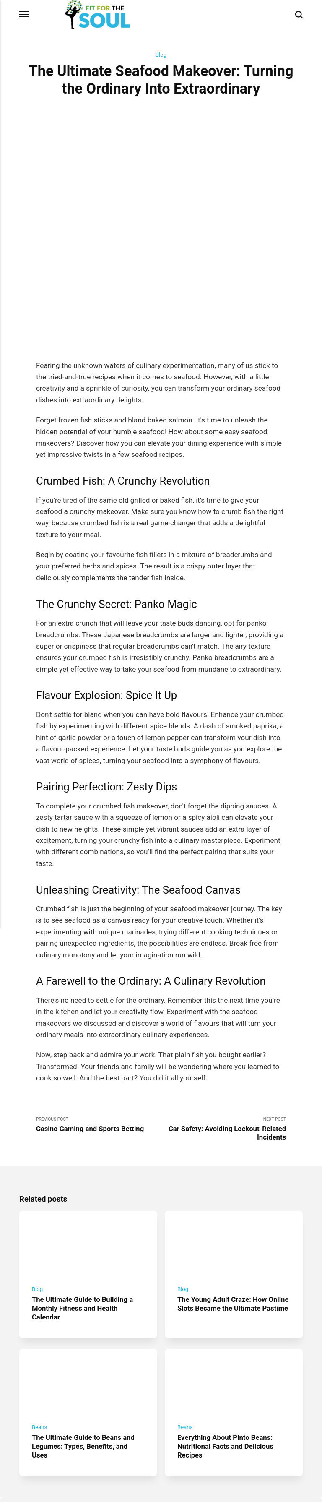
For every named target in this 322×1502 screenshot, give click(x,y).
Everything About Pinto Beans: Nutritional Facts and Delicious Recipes (226, 1377)
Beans (39, 1358)
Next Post (223, 1056)
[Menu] (24, 14)
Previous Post (98, 1052)
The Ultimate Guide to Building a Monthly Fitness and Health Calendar (84, 1238)
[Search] (299, 14)
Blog (160, 54)
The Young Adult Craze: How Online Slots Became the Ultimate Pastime (231, 1238)
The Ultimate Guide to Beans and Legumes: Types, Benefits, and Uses (85, 1377)
